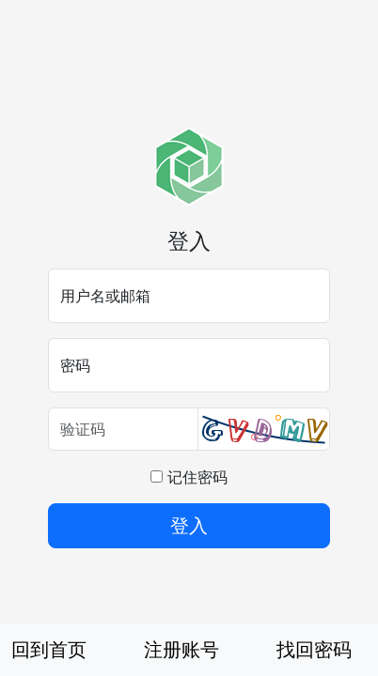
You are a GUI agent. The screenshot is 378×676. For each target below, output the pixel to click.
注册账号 (181, 649)
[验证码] (123, 429)
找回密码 (314, 649)
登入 (189, 525)
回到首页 (49, 649)
